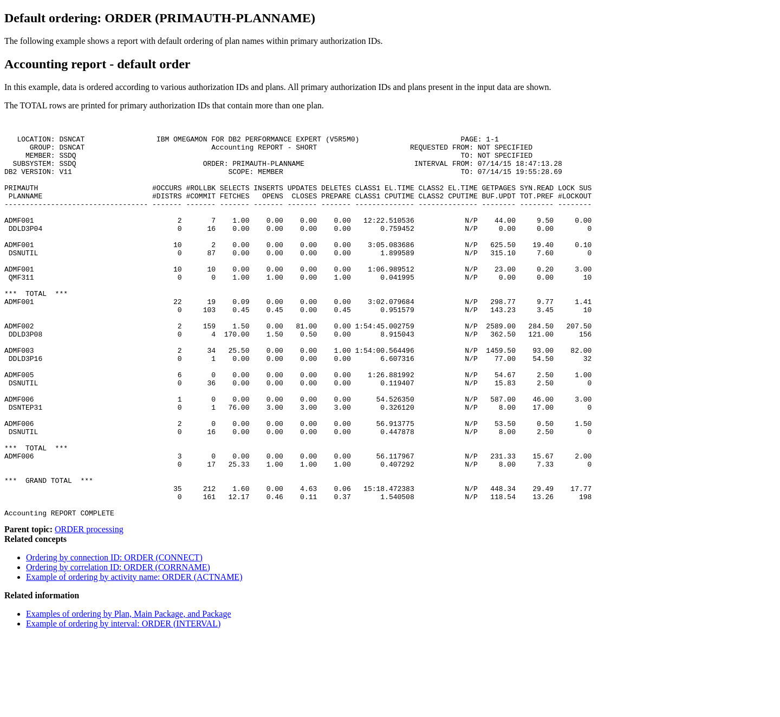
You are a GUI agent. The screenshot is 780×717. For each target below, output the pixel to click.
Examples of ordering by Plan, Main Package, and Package (128, 693)
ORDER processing (89, 608)
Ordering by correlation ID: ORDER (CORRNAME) (118, 646)
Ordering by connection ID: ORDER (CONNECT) (114, 637)
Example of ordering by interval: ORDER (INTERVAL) (123, 703)
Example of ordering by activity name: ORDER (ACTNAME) (134, 656)
